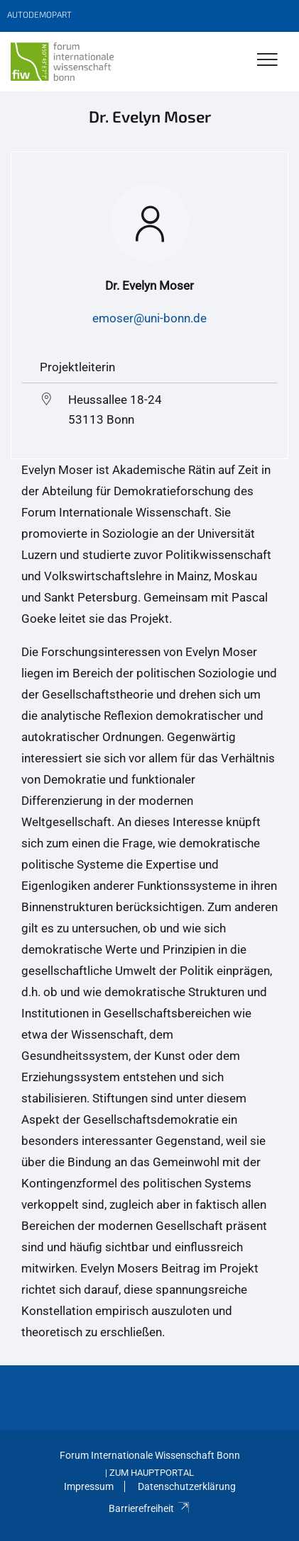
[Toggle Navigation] (267, 60)
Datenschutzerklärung (187, 1486)
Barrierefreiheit (149, 1508)
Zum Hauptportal (151, 1472)
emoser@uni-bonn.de (149, 318)
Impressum (89, 1486)
